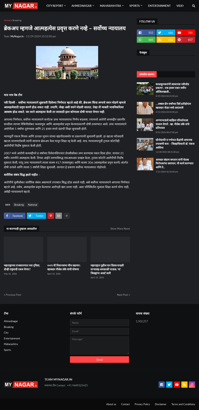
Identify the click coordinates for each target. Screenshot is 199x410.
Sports (7, 349)
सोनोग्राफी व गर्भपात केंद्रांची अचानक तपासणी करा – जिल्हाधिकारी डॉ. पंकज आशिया (175, 143)
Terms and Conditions (183, 404)
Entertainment (12, 338)
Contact (125, 404)
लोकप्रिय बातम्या (146, 74)
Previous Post (13, 294)
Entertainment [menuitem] (159, 5)
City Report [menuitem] (54, 5)
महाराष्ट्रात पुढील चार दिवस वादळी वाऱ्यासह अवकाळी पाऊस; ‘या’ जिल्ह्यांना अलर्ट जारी (107, 269)
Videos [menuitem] (181, 5)
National (32, 204)
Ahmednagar (11, 321)
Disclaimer (161, 404)
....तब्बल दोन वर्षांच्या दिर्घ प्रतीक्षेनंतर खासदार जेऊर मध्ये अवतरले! (173, 105)
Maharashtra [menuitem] (110, 5)
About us (111, 404)
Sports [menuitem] (134, 5)
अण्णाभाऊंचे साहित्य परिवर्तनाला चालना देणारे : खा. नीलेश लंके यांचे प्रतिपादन (172, 124)
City (6, 332)
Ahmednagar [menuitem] (82, 5)
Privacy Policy (142, 404)
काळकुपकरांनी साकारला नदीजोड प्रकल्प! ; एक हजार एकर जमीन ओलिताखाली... (172, 87)
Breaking (16, 20)
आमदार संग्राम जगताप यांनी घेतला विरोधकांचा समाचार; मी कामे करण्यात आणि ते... (174, 163)
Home (7, 20)
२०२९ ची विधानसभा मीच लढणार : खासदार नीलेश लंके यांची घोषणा (64, 267)
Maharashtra (11, 344)
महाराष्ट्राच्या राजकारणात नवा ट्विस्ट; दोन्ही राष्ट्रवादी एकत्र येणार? (22, 267)
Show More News (120, 228)
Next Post (122, 294)
